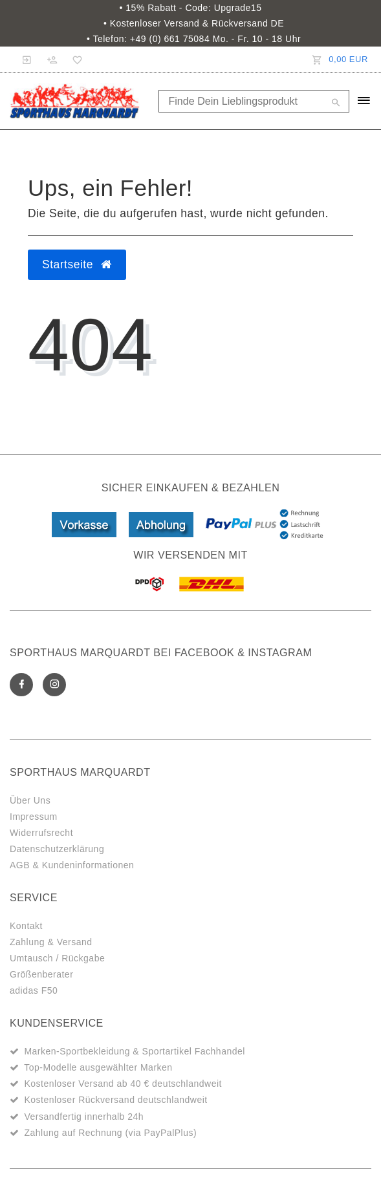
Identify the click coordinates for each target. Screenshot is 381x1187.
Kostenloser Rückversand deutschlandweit (115, 1100)
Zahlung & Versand (51, 942)
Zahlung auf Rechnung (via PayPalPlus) (110, 1133)
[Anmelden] (27, 59)
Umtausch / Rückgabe (57, 958)
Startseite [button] (77, 264)
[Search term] (253, 101)
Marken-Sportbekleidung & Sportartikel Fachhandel (134, 1051)
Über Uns (30, 800)
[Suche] (336, 103)
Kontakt (26, 926)
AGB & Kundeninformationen (72, 865)
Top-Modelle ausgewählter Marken (98, 1067)
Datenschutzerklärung (57, 849)
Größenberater (41, 974)
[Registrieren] (52, 59)
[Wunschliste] (74, 59)
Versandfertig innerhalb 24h (84, 1116)
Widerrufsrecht (41, 833)
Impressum (34, 816)
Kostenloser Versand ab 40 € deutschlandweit (123, 1083)
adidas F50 (34, 990)
